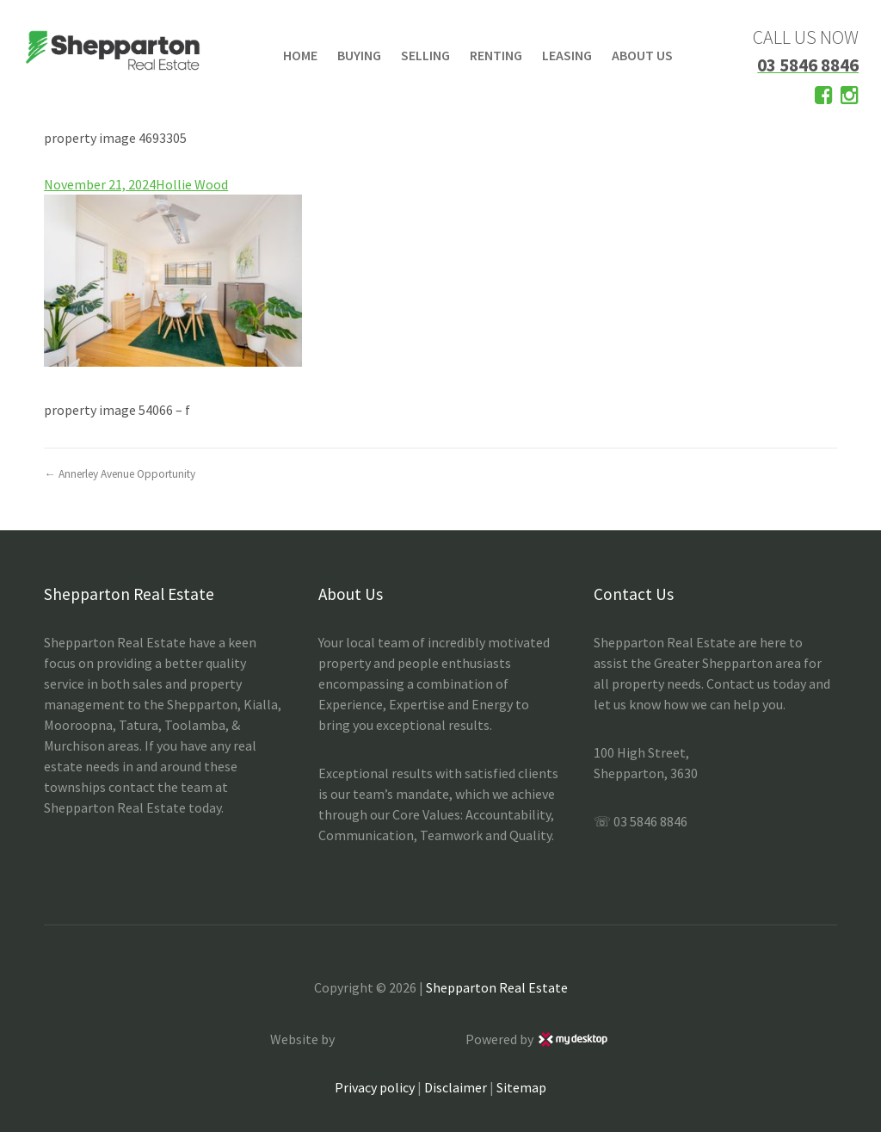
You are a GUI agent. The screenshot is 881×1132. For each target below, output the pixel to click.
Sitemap (521, 1087)
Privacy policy (375, 1087)
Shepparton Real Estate (497, 987)
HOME (300, 55)
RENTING (496, 55)
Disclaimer (455, 1087)
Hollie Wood (192, 184)
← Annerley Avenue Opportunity (119, 474)
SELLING (425, 55)
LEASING (567, 55)
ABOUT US (642, 55)
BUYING (359, 55)
